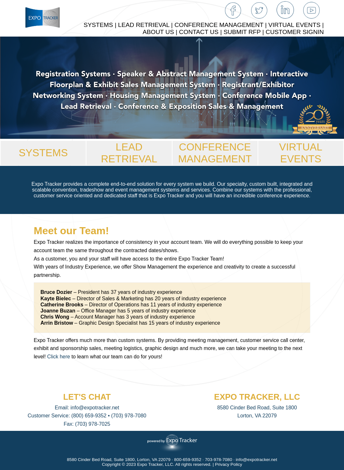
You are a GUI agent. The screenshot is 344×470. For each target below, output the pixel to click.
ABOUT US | (161, 32)
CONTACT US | (201, 32)
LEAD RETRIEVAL (129, 153)
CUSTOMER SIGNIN (295, 32)
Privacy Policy (228, 464)
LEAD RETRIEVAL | (146, 24)
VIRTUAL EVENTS (300, 153)
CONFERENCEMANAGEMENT (214, 153)
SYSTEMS (43, 152)
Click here (58, 356)
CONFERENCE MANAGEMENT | (221, 24)
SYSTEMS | (101, 24)
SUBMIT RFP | (245, 32)
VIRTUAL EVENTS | (296, 24)
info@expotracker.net (94, 407)
